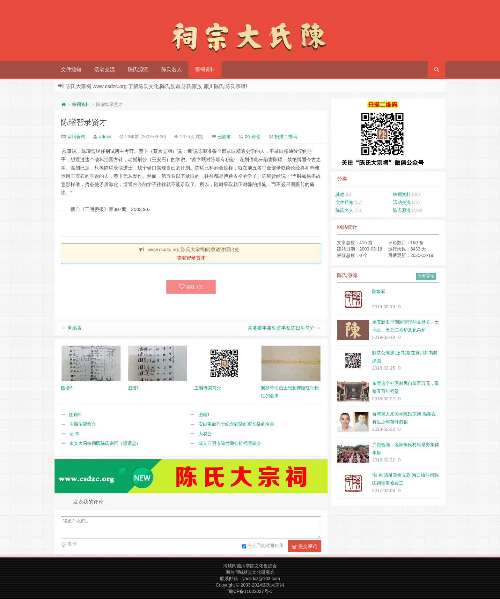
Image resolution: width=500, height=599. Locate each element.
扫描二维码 (286, 136)
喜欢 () (191, 287)
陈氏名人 (171, 69)
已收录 (224, 136)
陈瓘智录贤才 (84, 122)
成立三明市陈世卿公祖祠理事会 (229, 443)
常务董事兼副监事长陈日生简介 (281, 328)
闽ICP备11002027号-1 (250, 591)
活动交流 (104, 69)
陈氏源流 (138, 69)
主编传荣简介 (82, 424)
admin (105, 136)
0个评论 (253, 136)
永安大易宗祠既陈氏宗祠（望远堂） (105, 443)
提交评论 (304, 546)
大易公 (205, 433)
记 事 (74, 433)
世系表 (74, 328)
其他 (339, 194)
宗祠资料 (205, 69)
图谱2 (75, 414)
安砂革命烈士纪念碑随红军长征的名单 (236, 424)
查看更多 (426, 276)
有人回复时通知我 (262, 546)
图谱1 (204, 414)
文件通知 (71, 69)
